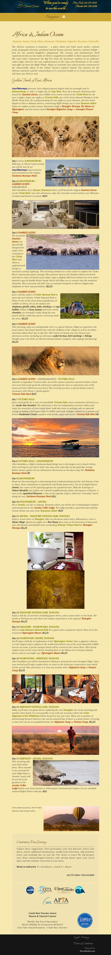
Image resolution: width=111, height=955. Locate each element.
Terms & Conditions (83, 943)
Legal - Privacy (81, 937)
